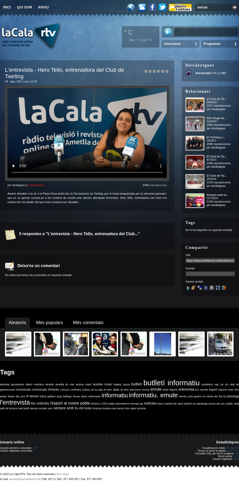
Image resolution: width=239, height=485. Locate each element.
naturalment (122, 403)
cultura (86, 389)
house (76, 396)
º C (128, 32)
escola (204, 389)
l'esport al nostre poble (70, 403)
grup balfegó (64, 396)
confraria (75, 389)
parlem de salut (174, 403)
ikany (84, 396)
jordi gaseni (194, 396)
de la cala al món (101, 389)
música (95, 403)
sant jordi (23, 408)
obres (160, 403)
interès (183, 396)
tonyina (97, 408)
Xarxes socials (194, 281)
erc (197, 389)
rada (236, 403)
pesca (212, 403)
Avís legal (63, 474)
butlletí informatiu (171, 383)
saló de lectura (8, 408)
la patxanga (231, 396)
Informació (172, 44)
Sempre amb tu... (218, 194)
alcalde (50, 384)
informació (94, 396)
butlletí (136, 384)
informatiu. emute (153, 395)
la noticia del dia (212, 396)
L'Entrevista (36, 185)
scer (50, 408)
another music (102, 384)
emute (155, 389)
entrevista (186, 389)
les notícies (40, 403)
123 (35, 448)
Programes (212, 44)
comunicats (23, 389)
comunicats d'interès (45, 389)
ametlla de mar (64, 384)
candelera (207, 384)
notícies (150, 403)
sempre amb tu (66, 408)
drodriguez (218, 109)
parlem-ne (190, 403)
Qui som (24, 7)
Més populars (49, 322)
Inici (7, 7)
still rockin (85, 408)
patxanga (202, 403)
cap (216, 384)
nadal (111, 403)
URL (188, 255)
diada (116, 389)
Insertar (190, 268)
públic (229, 403)
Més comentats (88, 322)
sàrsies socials (38, 408)
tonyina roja (109, 408)
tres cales (130, 408)
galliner (51, 396)
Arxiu (43, 7)
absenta (4, 384)
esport (213, 389)
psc (223, 403)
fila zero (20, 396)
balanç (117, 384)
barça (126, 384)
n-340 (103, 403)
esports (222, 389)
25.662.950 (233, 448)
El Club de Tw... (217, 98)
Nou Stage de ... (217, 118)
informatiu (115, 395)
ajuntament (17, 384)
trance (120, 408)
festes (11, 396)
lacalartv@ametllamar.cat (24, 479)
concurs (64, 389)
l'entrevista (15, 402)
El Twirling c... (216, 137)
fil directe (32, 396)
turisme (141, 408)
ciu (226, 384)
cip (222, 384)
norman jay (136, 403)
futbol (43, 396)
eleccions (135, 389)
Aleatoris (17, 322)
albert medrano (35, 384)
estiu (231, 389)
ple (218, 403)
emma (145, 389)
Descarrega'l (203, 72)
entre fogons (170, 389)
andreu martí (83, 384)
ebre (126, 389)
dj (121, 389)
